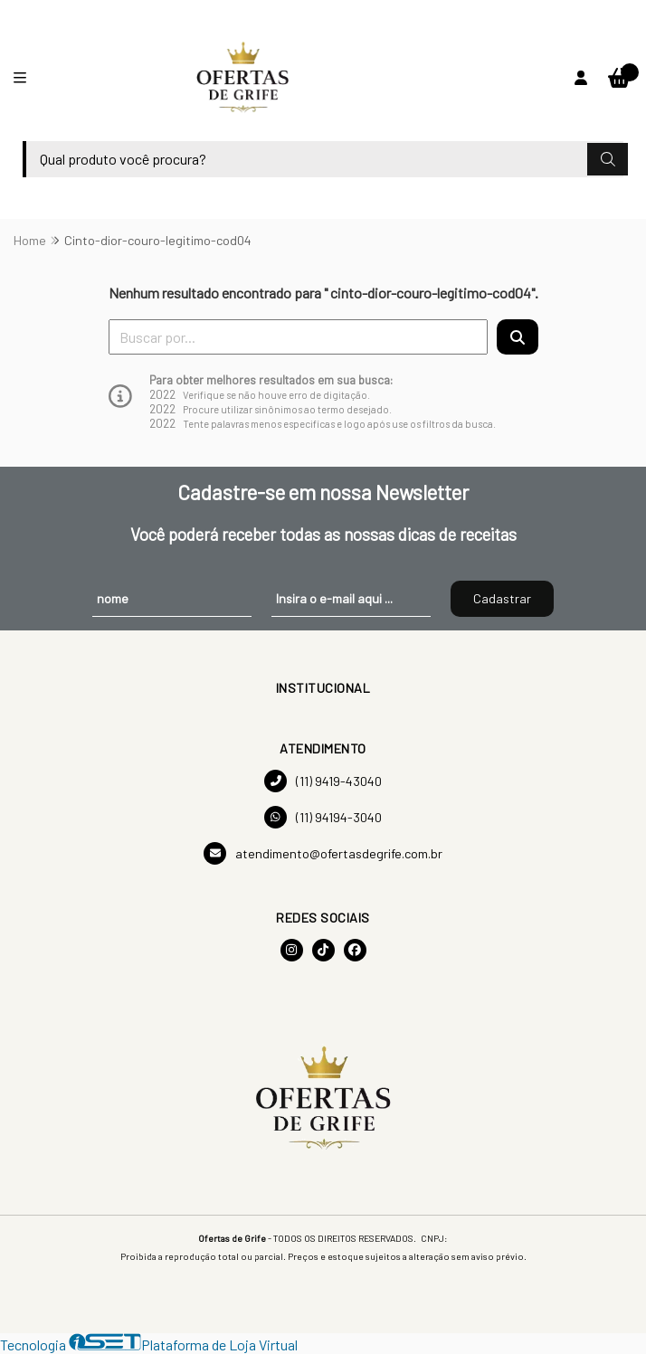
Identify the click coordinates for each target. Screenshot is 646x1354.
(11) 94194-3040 (323, 817)
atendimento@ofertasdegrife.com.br (323, 853)
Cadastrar (502, 598)
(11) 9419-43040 (323, 781)
